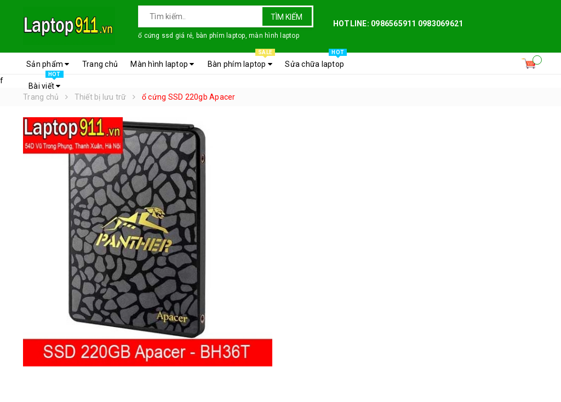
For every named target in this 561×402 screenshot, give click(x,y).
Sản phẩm (48, 64)
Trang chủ (100, 64)
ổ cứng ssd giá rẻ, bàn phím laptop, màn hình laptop (218, 35)
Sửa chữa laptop (316, 61)
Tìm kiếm (286, 17)
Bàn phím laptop (241, 61)
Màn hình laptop (162, 64)
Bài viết (46, 83)
